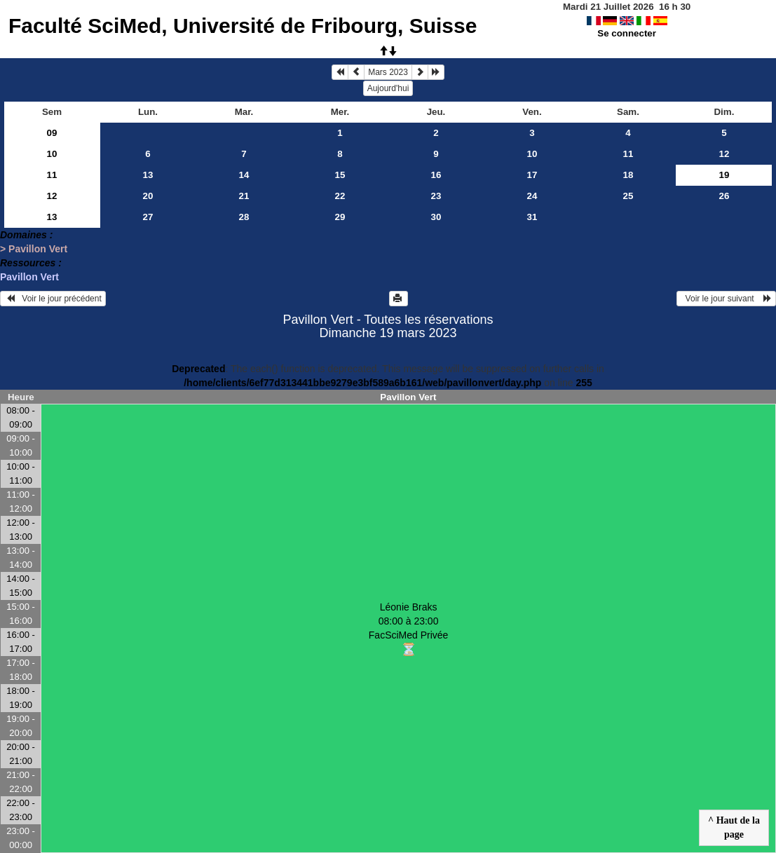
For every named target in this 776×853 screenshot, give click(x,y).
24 (532, 196)
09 (52, 133)
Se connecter (626, 33)
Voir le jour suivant (726, 298)
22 (340, 196)
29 (340, 217)
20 (148, 196)
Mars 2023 (388, 72)
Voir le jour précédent (53, 298)
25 (628, 196)
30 (436, 217)
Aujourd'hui (388, 88)
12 (724, 154)
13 (148, 175)
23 (436, 196)
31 (532, 217)
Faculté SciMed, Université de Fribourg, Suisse (242, 25)
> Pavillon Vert (33, 248)
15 (340, 175)
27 (148, 217)
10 (52, 154)
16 (436, 175)
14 (244, 175)
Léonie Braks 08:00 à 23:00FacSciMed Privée (409, 629)
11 (628, 154)
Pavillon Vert (29, 276)
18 (628, 175)
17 (532, 175)
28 (244, 217)
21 (244, 196)
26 (724, 196)
